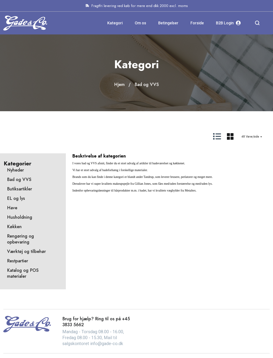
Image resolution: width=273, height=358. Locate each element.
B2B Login (228, 23)
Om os (140, 23)
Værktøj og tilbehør (26, 251)
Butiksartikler (19, 189)
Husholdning (19, 217)
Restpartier (17, 261)
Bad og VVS (147, 84)
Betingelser (168, 23)
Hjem (119, 84)
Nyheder (15, 170)
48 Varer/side (251, 136)
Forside (197, 23)
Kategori (115, 23)
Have (12, 208)
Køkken (14, 227)
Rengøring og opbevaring (20, 239)
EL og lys (16, 198)
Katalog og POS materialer (23, 273)
